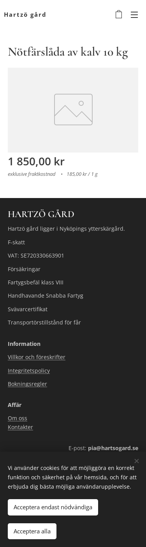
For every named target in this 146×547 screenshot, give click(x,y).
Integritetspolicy (29, 370)
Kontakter (20, 427)
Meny (134, 14)
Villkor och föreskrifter (36, 357)
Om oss (17, 418)
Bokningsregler (27, 383)
